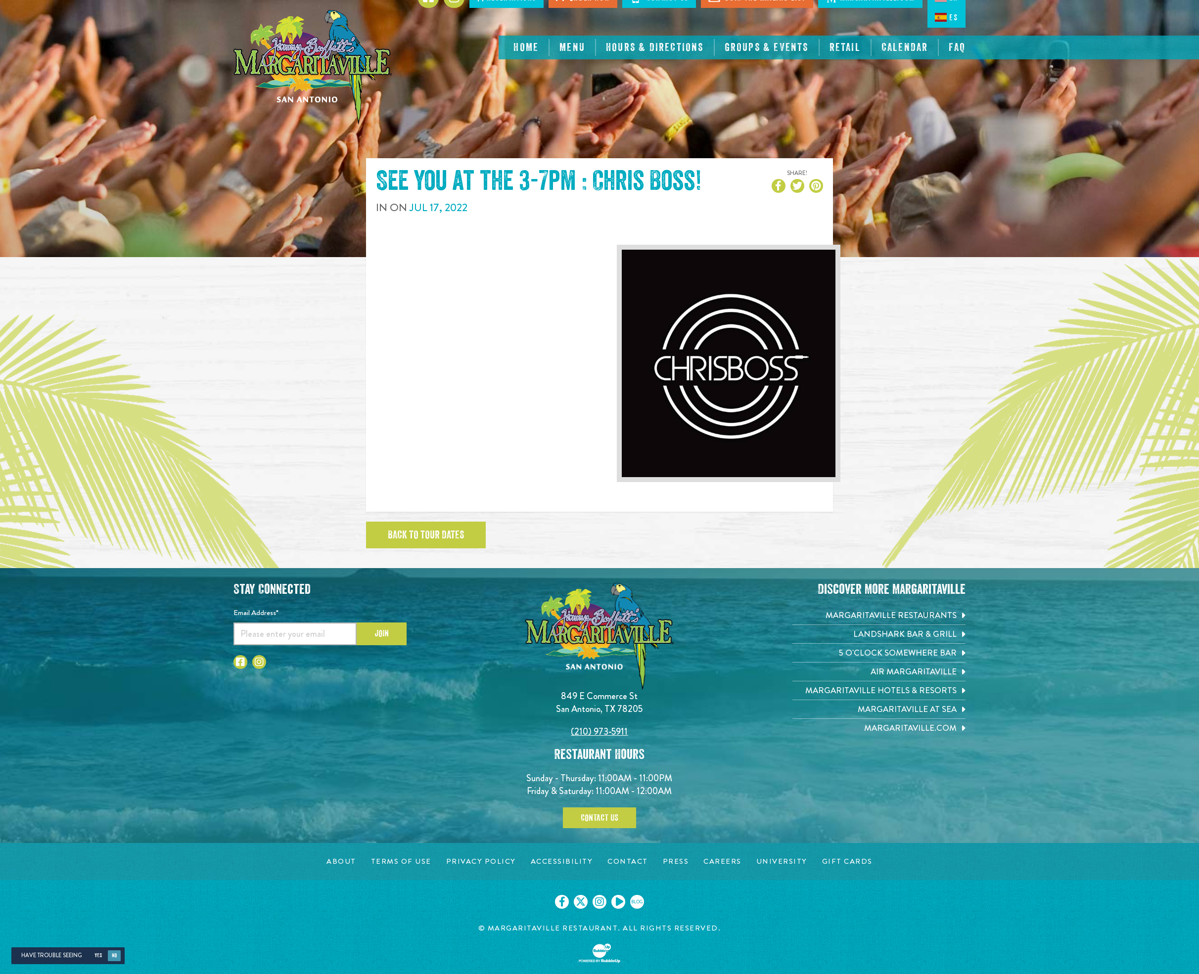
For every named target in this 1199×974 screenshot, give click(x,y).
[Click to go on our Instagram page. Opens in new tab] (599, 902)
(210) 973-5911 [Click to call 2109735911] (599, 731)
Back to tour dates (426, 535)
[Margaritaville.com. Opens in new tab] (879, 728)
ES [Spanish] (946, 17)
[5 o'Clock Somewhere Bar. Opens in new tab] (879, 653)
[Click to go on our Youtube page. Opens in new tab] (618, 902)
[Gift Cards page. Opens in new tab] (847, 861)
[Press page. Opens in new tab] (675, 861)
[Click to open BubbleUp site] (599, 953)
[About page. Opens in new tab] (341, 861)
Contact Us (599, 817)
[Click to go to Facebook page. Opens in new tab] (240, 662)
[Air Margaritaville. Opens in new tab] (879, 672)
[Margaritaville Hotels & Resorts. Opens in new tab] (879, 690)
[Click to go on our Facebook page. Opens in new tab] (562, 902)
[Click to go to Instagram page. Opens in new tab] (259, 662)
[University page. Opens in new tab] (782, 861)
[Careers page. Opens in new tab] (722, 861)
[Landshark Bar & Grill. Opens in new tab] (879, 634)
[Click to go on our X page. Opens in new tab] (581, 902)
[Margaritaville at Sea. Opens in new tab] (879, 709)
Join (381, 633)
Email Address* (255, 612)
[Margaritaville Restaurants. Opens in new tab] (879, 615)
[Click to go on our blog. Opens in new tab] (637, 902)
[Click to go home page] (312, 67)
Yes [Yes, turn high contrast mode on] (98, 955)
